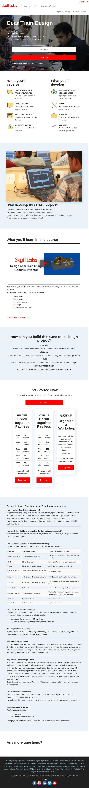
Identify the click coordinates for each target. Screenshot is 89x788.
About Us (37, 769)
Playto (65, 766)
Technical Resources (22, 769)
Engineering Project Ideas (17, 761)
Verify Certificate (79, 769)
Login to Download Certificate (40, 772)
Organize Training (63, 12)
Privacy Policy (59, 769)
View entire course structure (17, 317)
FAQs (32, 769)
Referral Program (79, 12)
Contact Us (54, 772)
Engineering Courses (49, 6)
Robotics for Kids (73, 766)
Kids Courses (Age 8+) (28, 6)
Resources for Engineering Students (37, 761)
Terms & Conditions (48, 769)
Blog (6, 761)
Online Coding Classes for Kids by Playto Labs (26, 766)
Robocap (12, 769)
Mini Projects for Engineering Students (31, 763)
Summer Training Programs (52, 763)
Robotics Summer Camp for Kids (52, 766)
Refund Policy (69, 769)
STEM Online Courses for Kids (59, 761)
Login (86, 1)
